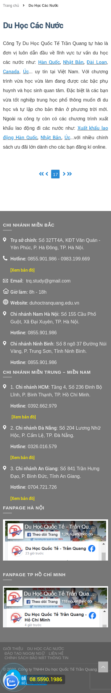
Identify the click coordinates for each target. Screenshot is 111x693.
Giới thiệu (13, 649)
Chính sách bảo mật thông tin (36, 658)
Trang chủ (11, 6)
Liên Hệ (56, 653)
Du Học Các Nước (44, 6)
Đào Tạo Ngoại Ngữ (24, 653)
